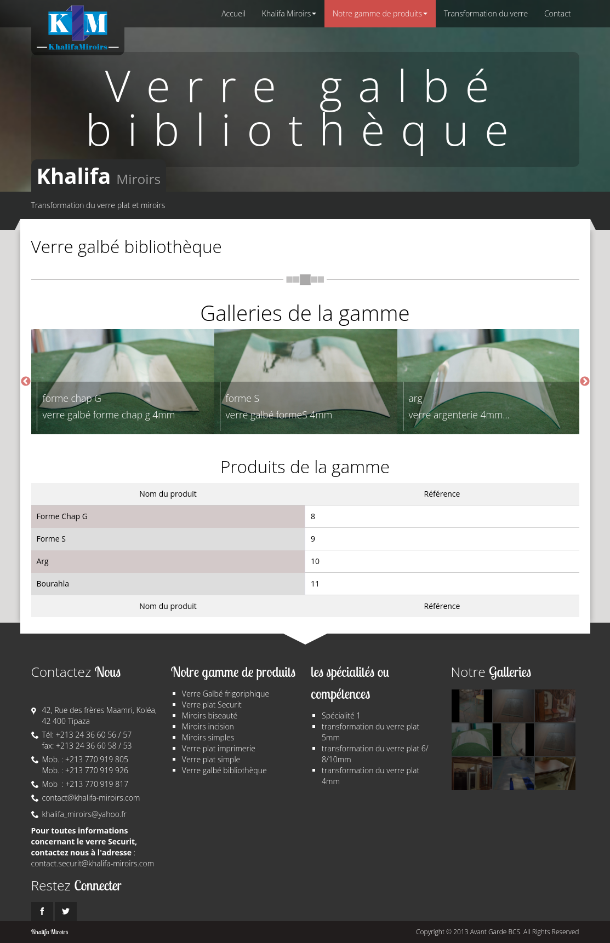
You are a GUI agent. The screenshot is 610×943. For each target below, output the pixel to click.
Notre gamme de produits (380, 13)
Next (584, 381)
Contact (557, 13)
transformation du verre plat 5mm (370, 732)
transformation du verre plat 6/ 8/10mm (375, 753)
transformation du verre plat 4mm (370, 775)
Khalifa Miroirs (289, 13)
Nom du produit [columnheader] (168, 493)
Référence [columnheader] (442, 493)
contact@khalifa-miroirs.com (91, 797)
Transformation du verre (486, 13)
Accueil (233, 13)
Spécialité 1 (341, 715)
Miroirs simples (208, 737)
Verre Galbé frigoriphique (225, 693)
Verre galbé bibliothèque (224, 770)
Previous (25, 381)
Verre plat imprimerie (218, 748)
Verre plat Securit (212, 704)
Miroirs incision (208, 726)
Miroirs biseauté (209, 715)
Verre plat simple (211, 759)
